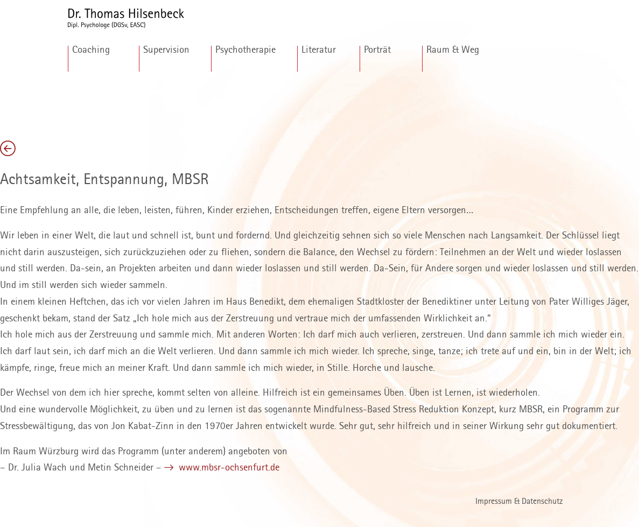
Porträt (377, 50)
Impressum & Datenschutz (519, 502)
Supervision (166, 50)
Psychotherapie (245, 50)
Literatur (318, 50)
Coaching (91, 50)
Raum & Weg (452, 50)
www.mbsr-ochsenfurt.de (227, 468)
